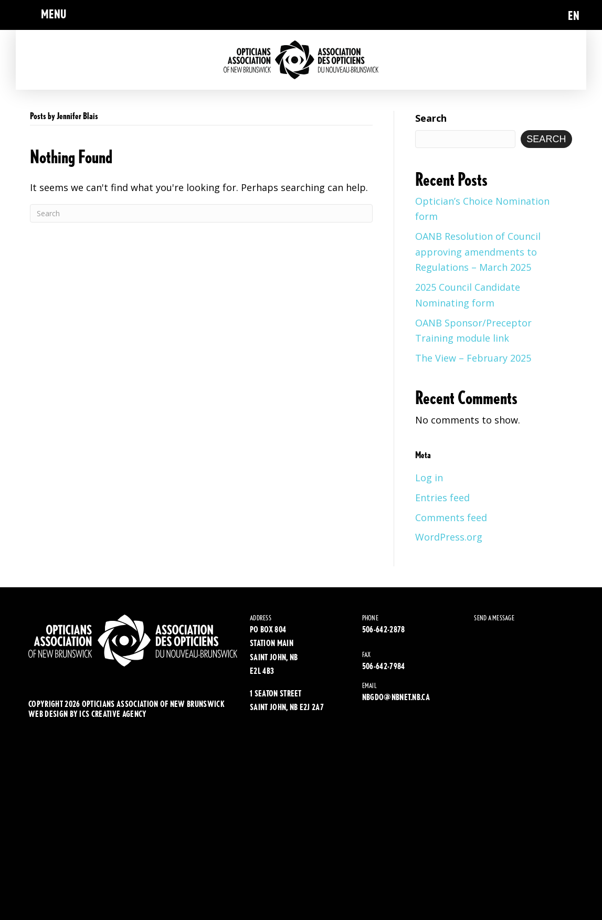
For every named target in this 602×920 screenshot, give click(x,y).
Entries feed (442, 497)
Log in (429, 477)
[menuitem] (573, 15)
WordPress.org (448, 537)
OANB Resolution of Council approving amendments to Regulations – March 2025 (478, 251)
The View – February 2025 (473, 358)
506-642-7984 (383, 666)
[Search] (201, 213)
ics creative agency (112, 714)
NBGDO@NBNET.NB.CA (396, 697)
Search (431, 118)
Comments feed (451, 517)
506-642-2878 (383, 630)
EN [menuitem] (573, 15)
